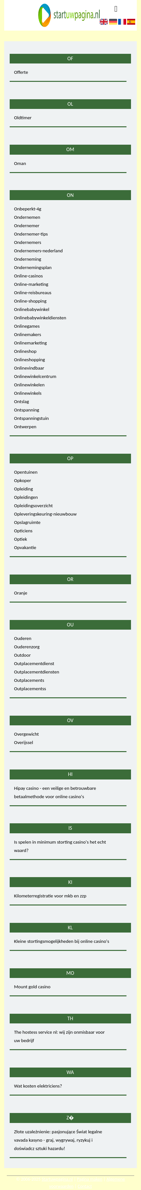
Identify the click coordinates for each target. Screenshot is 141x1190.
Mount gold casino (32, 987)
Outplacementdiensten (36, 672)
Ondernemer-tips (31, 234)
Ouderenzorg (27, 647)
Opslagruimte (27, 522)
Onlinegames (27, 326)
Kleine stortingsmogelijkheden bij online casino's (61, 941)
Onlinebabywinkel (31, 309)
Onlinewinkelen (29, 385)
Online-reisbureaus (33, 292)
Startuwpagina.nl (57, 1179)
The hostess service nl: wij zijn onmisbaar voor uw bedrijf (59, 1036)
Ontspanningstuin (31, 418)
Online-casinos (28, 276)
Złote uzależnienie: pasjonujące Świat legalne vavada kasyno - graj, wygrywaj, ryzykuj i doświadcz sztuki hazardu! (58, 1140)
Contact (85, 1186)
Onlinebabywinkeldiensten (40, 318)
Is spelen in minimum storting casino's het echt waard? (60, 846)
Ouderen (23, 638)
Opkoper (22, 480)
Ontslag (21, 401)
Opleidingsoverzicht (33, 505)
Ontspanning (26, 410)
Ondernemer (26, 225)
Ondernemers (27, 242)
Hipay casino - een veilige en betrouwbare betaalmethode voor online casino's (55, 792)
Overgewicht (26, 734)
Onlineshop (25, 351)
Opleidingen (26, 497)
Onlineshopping (29, 360)
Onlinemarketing (30, 343)
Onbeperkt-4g (27, 209)
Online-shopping (30, 301)
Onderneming (27, 259)
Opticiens (23, 531)
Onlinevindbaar (29, 368)
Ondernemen (27, 217)
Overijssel (23, 742)
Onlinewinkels (28, 393)
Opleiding (23, 489)
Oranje (20, 593)
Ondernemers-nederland (38, 251)
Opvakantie (25, 547)
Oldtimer (23, 118)
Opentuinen (26, 472)
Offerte (21, 72)
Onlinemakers (27, 334)
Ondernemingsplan (33, 267)
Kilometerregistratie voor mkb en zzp (50, 896)
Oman (20, 163)
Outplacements (29, 680)
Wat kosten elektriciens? (38, 1086)
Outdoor (22, 655)
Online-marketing (31, 284)
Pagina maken (89, 1179)
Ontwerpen (25, 427)
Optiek (20, 539)
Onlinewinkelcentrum (35, 376)
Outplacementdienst (34, 663)
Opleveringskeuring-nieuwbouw (45, 514)
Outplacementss (30, 689)
